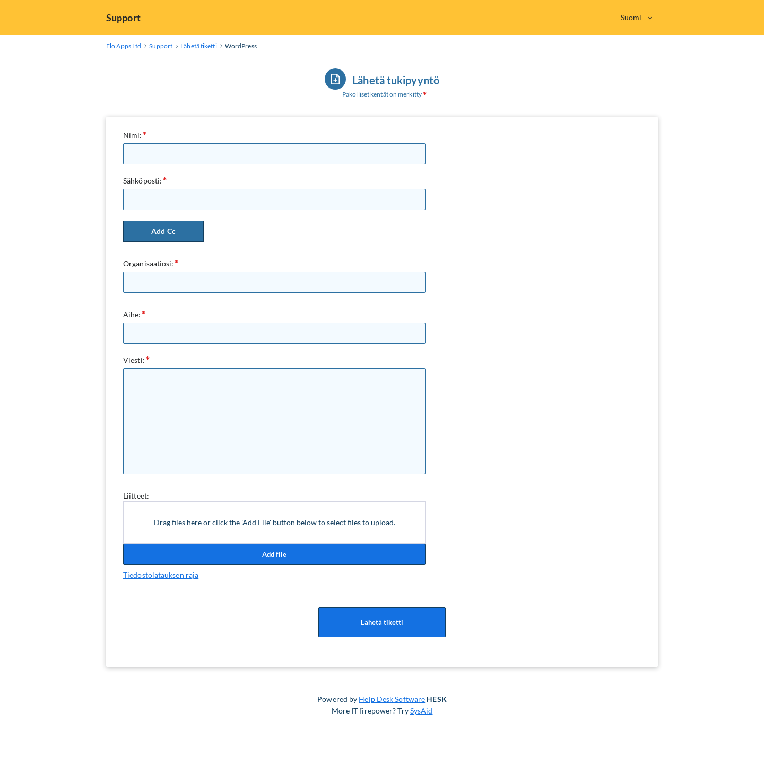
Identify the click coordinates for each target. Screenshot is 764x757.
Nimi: (132, 135)
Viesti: (134, 359)
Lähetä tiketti (382, 622)
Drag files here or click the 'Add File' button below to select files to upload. (274, 522)
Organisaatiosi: (148, 263)
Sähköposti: (142, 180)
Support (123, 17)
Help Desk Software (392, 698)
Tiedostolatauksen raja (160, 574)
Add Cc (163, 231)
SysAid (421, 710)
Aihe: (132, 314)
